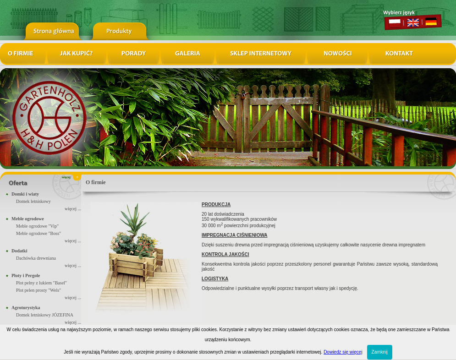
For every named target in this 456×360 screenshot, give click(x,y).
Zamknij (380, 352)
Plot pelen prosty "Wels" (38, 290)
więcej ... (73, 208)
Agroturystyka (25, 307)
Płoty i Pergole (25, 275)
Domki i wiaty (25, 193)
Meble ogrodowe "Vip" (37, 226)
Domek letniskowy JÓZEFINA (44, 314)
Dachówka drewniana (36, 258)
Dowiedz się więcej (343, 352)
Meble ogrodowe (27, 218)
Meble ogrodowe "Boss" (38, 233)
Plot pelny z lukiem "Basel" (41, 282)
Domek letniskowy (33, 201)
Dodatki (19, 250)
